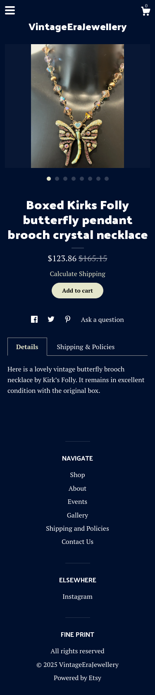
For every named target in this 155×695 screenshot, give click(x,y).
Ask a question (102, 319)
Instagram (77, 596)
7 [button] (98, 179)
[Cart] (145, 12)
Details (27, 346)
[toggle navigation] (10, 10)
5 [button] (82, 179)
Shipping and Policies (77, 528)
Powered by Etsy (77, 677)
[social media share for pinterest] (68, 319)
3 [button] (65, 179)
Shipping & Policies (85, 346)
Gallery (77, 515)
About (78, 488)
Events (78, 501)
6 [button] (90, 179)
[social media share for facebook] (35, 319)
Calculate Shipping (77, 273)
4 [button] (74, 179)
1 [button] (49, 179)
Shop (77, 474)
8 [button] (107, 179)
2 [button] (57, 179)
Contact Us (77, 541)
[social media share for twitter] (52, 319)
